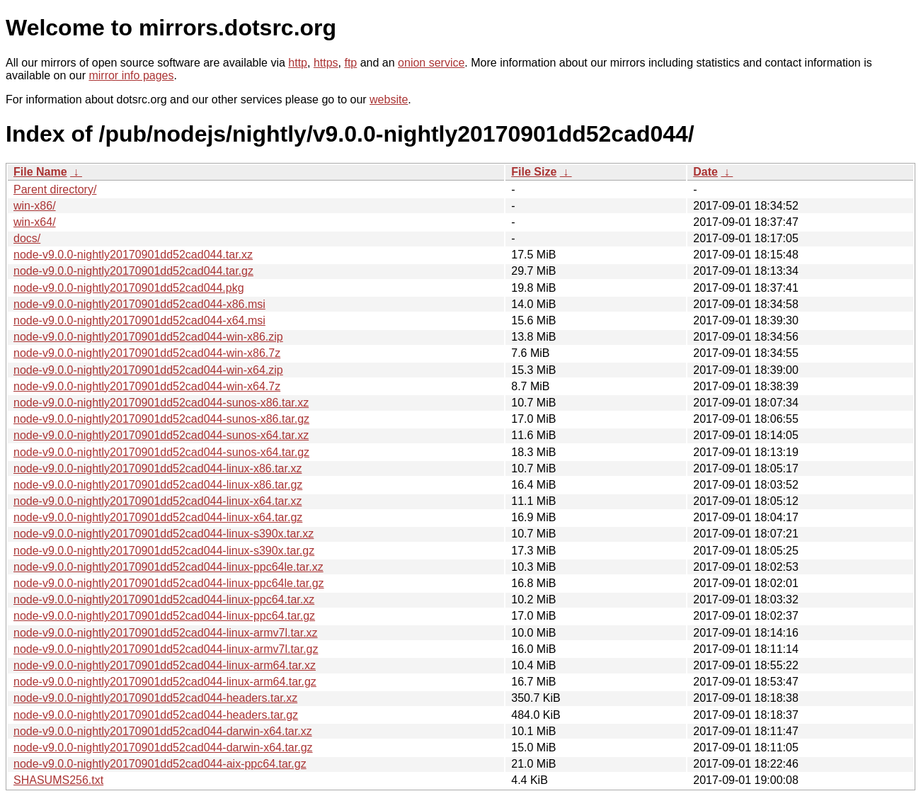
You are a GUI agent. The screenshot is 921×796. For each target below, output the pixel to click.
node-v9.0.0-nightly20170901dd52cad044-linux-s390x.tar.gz (163, 551)
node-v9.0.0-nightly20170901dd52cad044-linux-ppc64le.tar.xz (168, 567)
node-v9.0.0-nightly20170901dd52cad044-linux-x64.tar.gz (157, 517)
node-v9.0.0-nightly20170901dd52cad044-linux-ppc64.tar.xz (163, 599)
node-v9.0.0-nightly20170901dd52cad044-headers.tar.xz (155, 698)
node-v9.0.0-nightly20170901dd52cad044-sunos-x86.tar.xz (161, 403)
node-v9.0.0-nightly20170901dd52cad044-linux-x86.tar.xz (157, 468)
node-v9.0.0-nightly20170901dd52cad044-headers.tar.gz (155, 715)
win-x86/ (34, 206)
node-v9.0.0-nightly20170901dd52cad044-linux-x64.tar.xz (157, 501)
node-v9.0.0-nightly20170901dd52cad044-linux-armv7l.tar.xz (165, 633)
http (297, 63)
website (389, 99)
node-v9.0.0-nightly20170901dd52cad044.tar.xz (133, 255)
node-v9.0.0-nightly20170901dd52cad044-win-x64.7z (146, 386)
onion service (431, 63)
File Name (40, 172)
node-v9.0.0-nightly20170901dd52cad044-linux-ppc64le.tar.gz (168, 583)
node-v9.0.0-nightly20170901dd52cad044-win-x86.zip (148, 337)
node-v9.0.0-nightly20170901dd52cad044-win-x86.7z (146, 353)
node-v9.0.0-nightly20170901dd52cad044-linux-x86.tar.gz (157, 485)
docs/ (26, 238)
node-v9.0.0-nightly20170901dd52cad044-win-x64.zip (148, 370)
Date (705, 172)
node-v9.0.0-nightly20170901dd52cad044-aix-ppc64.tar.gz (160, 764)
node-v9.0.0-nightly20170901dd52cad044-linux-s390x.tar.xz (163, 534)
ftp (350, 63)
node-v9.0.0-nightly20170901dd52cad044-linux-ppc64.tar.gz (164, 616)
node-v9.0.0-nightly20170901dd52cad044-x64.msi (139, 320)
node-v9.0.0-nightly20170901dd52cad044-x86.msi (139, 304)
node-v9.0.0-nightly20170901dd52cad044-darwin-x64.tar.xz (162, 731)
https (326, 63)
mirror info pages (130, 75)
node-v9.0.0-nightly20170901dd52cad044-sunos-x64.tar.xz (161, 435)
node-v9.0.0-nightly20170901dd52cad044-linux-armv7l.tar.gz (166, 649)
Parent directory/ (54, 189)
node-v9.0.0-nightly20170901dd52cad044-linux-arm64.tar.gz (164, 682)
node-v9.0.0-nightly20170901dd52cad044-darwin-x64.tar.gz (163, 747)
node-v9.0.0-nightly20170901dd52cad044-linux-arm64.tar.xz (164, 665)
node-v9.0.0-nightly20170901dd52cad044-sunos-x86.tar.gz (161, 419)
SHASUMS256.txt (58, 780)
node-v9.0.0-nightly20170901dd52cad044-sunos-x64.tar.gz (161, 452)
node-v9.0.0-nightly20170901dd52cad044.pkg (128, 288)
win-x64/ (34, 222)
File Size (533, 172)
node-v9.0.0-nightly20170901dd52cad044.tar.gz (133, 271)
